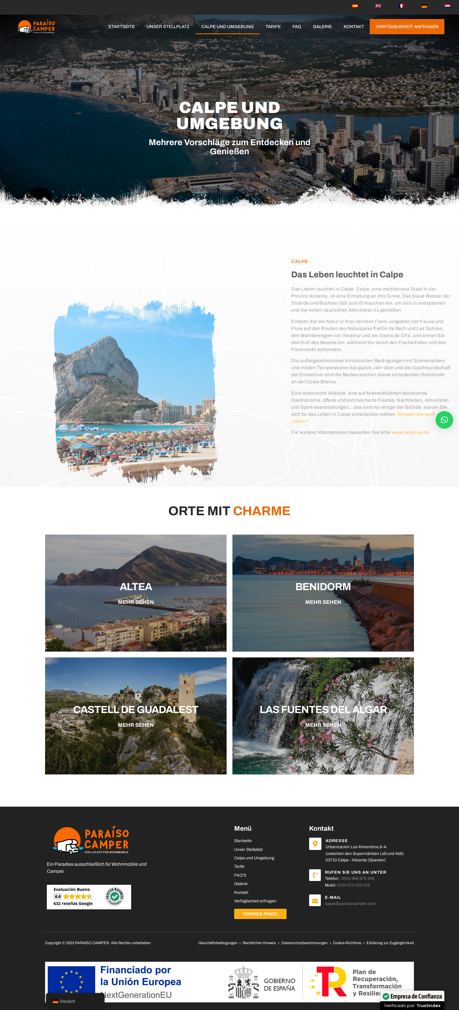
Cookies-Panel (260, 914)
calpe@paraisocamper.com (350, 903)
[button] (444, 420)
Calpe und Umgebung (227, 26)
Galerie (322, 26)
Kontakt (354, 26)
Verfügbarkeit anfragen (407, 26)
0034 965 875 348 (357, 878)
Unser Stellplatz (168, 26)
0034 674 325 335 (353, 885)
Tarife (273, 26)
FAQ (296, 26)
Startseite (121, 26)
